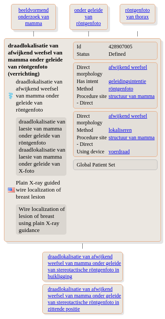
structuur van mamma (132, 96)
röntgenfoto (121, 89)
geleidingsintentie (127, 81)
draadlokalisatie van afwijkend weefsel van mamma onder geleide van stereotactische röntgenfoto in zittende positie (84, 299)
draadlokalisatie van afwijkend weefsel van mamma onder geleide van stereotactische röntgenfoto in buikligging (84, 266)
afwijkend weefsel (128, 67)
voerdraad (119, 152)
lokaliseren (120, 130)
